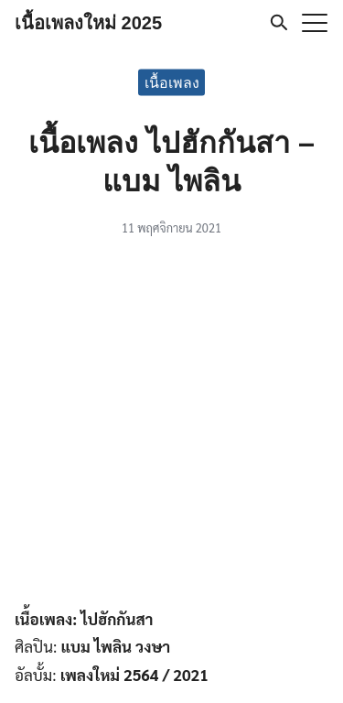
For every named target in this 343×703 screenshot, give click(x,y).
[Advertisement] (171, 425)
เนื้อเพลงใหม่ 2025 (88, 23)
